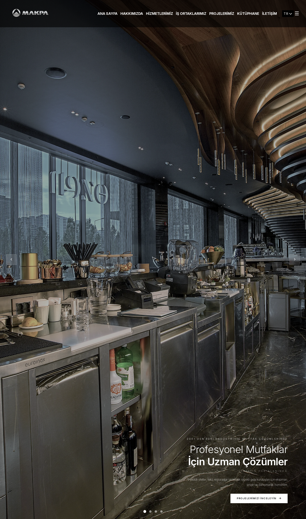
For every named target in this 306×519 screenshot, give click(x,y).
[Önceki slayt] (11, 259)
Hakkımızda (131, 13)
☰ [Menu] (297, 13)
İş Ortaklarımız (191, 13)
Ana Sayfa (107, 13)
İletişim (269, 13)
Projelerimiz (221, 13)
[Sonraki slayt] (294, 259)
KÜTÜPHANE (248, 13)
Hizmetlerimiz (159, 13)
